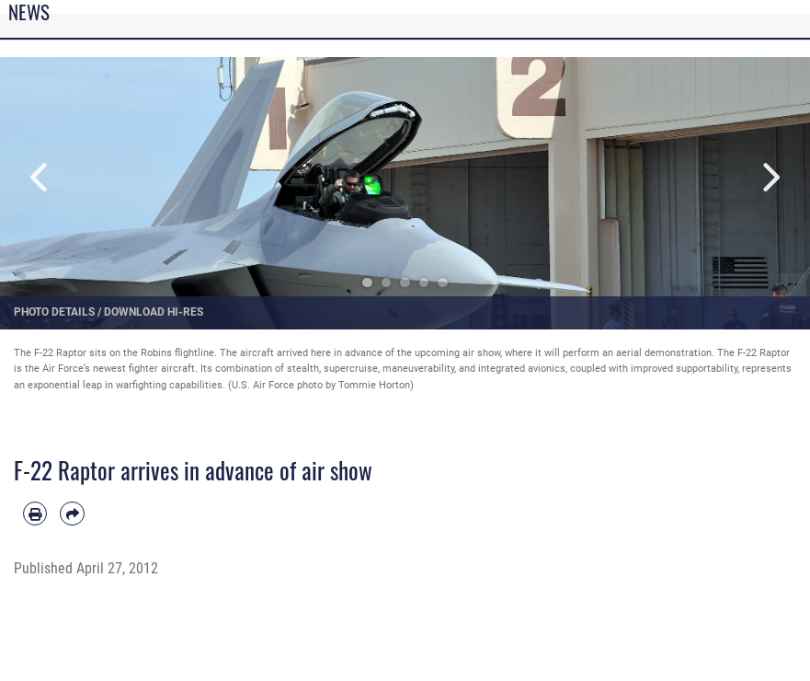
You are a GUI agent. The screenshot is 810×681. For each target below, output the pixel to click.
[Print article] (35, 513)
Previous (40, 177)
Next (769, 177)
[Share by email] (72, 513)
